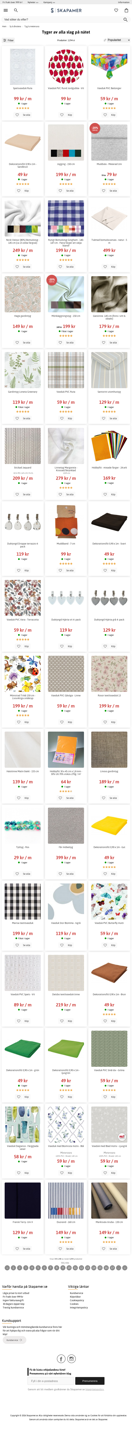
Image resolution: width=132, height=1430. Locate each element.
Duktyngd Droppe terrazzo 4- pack (22, 545)
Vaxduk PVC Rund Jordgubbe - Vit (66, 88)
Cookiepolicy (77, 1300)
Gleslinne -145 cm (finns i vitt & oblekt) (109, 317)
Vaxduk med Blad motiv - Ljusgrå (109, 1146)
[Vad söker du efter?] (66, 19)
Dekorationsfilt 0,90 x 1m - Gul (109, 847)
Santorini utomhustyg (109, 391)
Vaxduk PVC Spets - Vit (23, 994)
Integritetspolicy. (94, 1389)
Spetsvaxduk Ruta (22, 88)
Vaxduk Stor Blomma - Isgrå (66, 923)
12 (81, 1267)
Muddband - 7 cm (66, 543)
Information (123, 2)
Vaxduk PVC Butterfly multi (109, 923)
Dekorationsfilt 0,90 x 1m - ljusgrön (66, 1071)
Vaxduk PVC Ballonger (109, 88)
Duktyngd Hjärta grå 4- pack (109, 619)
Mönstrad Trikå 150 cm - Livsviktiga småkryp (22, 697)
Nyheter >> (33, 2)
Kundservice (76, 1293)
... (118, 1267)
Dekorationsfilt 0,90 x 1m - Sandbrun (22, 165)
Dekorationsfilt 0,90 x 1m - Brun (109, 994)
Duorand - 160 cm (66, 1222)
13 (87, 1267)
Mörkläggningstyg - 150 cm (66, 316)
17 (112, 1267)
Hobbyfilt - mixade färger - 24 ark (109, 467)
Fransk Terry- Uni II (23, 1222)
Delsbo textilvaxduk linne (66, 994)
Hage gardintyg (22, 316)
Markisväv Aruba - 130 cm (109, 1222)
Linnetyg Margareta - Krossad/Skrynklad (66, 469)
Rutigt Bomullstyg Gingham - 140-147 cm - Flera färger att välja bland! (66, 243)
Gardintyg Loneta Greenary (22, 391)
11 (75, 1267)
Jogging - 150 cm (66, 164)
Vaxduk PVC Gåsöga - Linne (66, 695)
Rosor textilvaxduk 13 (109, 695)
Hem (4, 26)
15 (100, 1267)
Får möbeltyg (66, 847)
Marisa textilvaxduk (22, 923)
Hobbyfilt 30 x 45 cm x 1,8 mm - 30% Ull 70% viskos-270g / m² (66, 772)
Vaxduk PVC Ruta (66, 391)
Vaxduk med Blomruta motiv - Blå (66, 1146)
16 (106, 1267)
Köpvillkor (75, 1296)
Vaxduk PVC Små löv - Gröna (109, 1070)
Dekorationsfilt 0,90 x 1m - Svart (109, 543)
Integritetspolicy (79, 1307)
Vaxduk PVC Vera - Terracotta (23, 619)
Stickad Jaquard (22, 467)
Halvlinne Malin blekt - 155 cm (23, 771)
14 (93, 1267)
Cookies (74, 1303)
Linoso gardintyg (109, 771)
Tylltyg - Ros (22, 847)
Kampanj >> (49, 2)
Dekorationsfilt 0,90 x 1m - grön (22, 1070)
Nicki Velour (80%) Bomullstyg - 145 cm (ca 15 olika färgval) (22, 241)
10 (69, 1267)
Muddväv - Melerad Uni (109, 164)
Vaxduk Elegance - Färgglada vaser (22, 1147)
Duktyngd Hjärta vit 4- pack (66, 619)
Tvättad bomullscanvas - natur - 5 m (109, 241)
